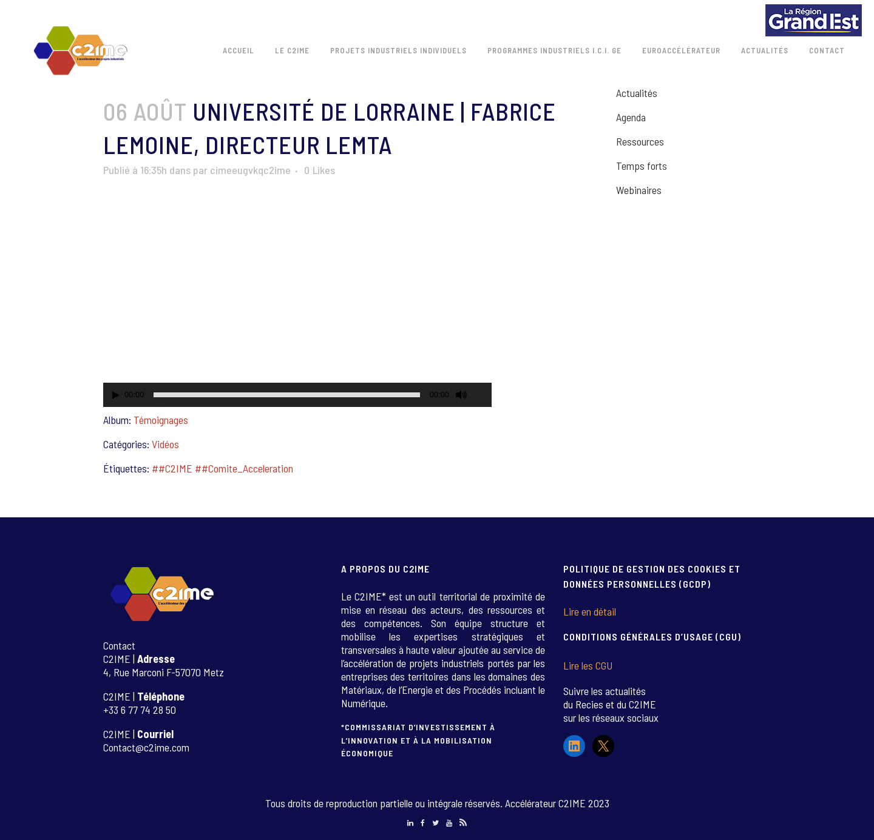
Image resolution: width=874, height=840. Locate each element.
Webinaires (639, 190)
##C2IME (172, 468)
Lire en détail (589, 611)
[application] (297, 298)
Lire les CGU (587, 665)
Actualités (636, 92)
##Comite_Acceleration (244, 468)
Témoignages (161, 419)
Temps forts (641, 165)
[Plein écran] (483, 395)
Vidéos (165, 444)
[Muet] (461, 395)
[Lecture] (116, 395)
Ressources (640, 141)
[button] (297, 298)
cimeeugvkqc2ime (250, 169)
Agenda (631, 117)
